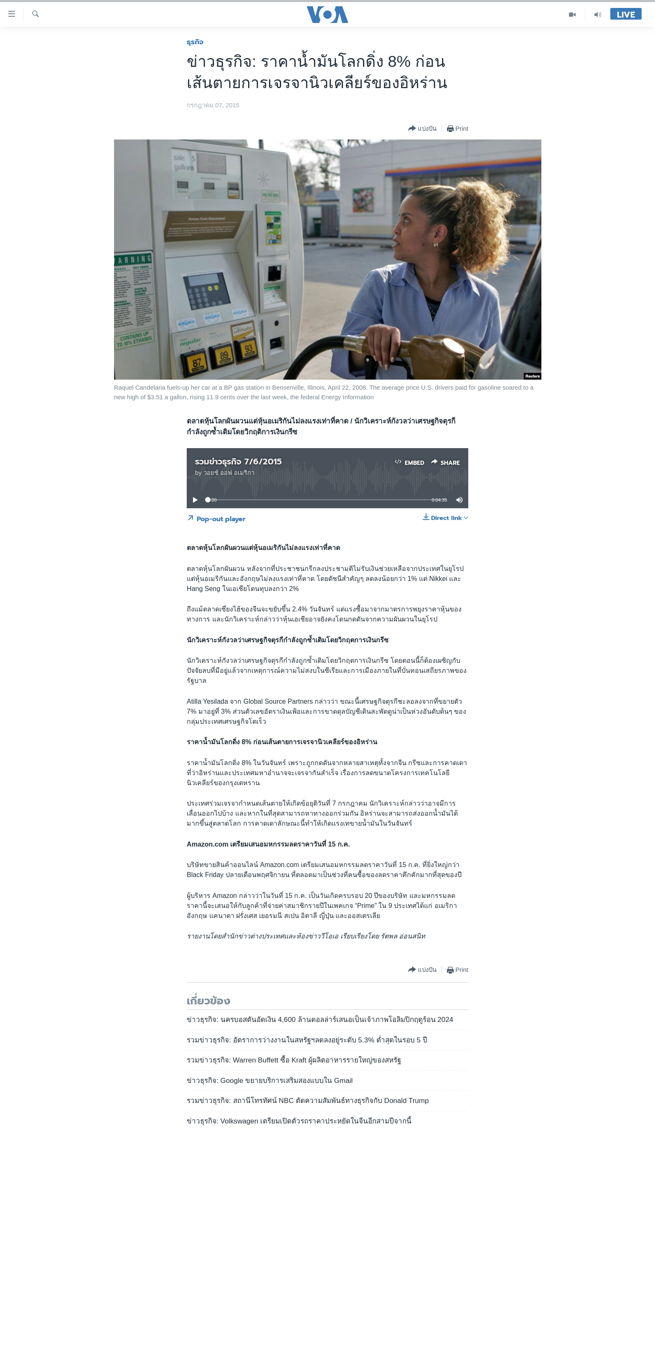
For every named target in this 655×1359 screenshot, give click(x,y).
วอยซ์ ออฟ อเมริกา (228, 472)
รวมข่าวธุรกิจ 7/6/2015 (238, 461)
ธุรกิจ (195, 41)
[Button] (422, 129)
